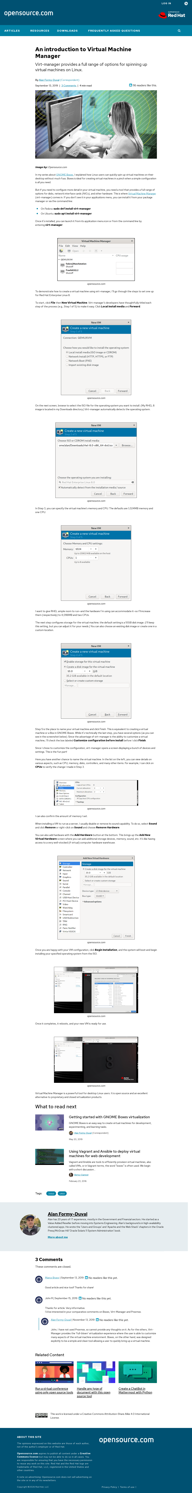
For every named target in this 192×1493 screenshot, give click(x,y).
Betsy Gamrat (81, 1174)
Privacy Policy (109, 1487)
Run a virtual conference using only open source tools (54, 1390)
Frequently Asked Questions (114, 30)
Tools (51, 1193)
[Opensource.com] (28, 14)
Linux (62, 1193)
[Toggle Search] (179, 30)
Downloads (67, 30)
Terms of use (127, 1487)
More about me (58, 1237)
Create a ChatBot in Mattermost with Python (135, 1390)
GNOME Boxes (64, 174)
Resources (40, 30)
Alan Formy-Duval (49, 80)
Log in (166, 3)
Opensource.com (27, 1453)
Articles (12, 30)
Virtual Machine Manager (142, 193)
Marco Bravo (52, 1277)
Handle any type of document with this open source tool (93, 1392)
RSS (186, 3)
